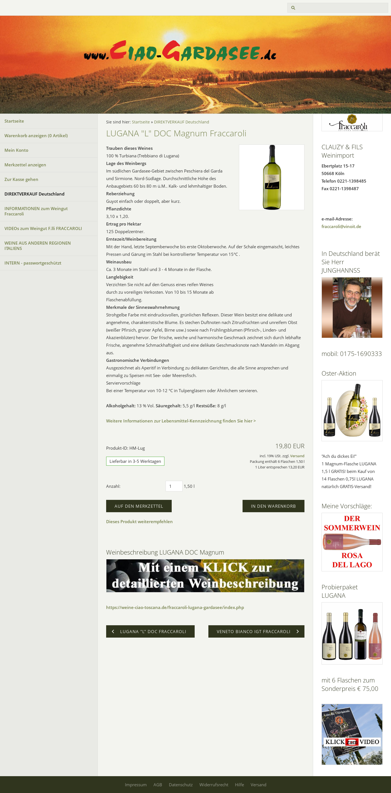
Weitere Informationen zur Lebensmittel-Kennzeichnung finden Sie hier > (181, 421)
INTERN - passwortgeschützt (32, 263)
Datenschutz (181, 784)
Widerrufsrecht (213, 784)
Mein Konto (16, 150)
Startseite (14, 121)
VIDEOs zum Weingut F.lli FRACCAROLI (43, 228)
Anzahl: (113, 486)
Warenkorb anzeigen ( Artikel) (36, 135)
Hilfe (239, 784)
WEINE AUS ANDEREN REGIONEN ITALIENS (37, 245)
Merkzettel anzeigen (25, 164)
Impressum (136, 784)
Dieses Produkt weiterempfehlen (139, 521)
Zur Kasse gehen (21, 179)
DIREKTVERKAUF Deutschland (34, 194)
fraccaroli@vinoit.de (341, 226)
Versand (297, 456)
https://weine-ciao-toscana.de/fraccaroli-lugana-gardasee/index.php (175, 607)
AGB (157, 784)
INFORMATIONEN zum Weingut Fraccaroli (36, 211)
